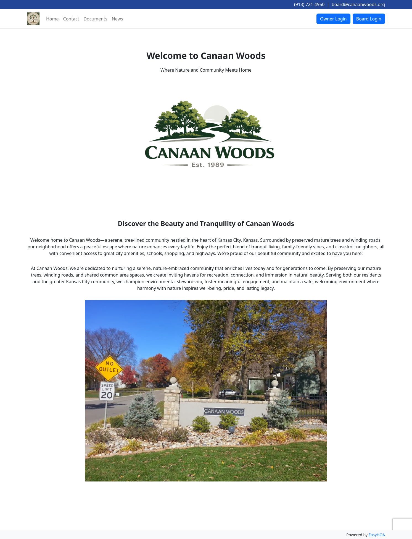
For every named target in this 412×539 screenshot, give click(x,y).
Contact (71, 19)
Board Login (368, 19)
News (117, 19)
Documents (95, 19)
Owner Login (333, 19)
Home (52, 19)
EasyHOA (377, 534)
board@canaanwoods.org (358, 4)
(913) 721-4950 (309, 4)
